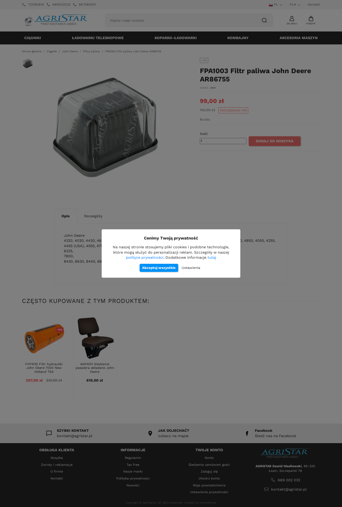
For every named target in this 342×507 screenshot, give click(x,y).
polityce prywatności (144, 257)
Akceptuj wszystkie (159, 268)
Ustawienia (191, 268)
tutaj (212, 257)
